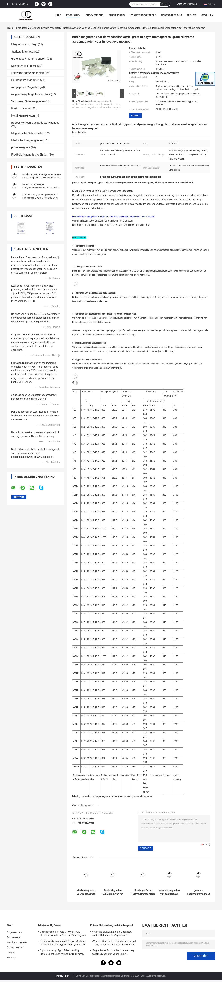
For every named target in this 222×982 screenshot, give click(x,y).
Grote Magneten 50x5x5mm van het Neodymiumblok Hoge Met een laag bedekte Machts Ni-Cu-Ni (112, 892)
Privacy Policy (62, 976)
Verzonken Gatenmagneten (28, 101)
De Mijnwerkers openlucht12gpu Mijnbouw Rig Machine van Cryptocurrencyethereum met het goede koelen (63, 943)
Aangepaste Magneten (25, 87)
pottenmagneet (20, 147)
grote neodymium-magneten (45, 28)
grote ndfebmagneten (142, 796)
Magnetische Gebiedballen (27, 133)
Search (164, 4)
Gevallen (207, 15)
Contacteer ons (171, 15)
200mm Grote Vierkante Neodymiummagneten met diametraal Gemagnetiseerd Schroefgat (39, 187)
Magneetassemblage (24, 44)
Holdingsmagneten (23, 115)
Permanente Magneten (25, 80)
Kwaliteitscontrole (143, 15)
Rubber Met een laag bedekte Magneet (35, 122)
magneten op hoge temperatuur (30, 94)
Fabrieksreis (117, 15)
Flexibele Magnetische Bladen (29, 154)
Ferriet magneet (21, 108)
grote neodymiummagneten (91, 796)
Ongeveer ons (94, 15)
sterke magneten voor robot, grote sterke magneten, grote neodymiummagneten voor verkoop (86, 892)
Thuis (10, 28)
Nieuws (191, 15)
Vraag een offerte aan (187, 4)
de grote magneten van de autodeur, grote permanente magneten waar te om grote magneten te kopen (169, 892)
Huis (58, 15)
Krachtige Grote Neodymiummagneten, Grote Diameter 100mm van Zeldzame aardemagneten (143, 892)
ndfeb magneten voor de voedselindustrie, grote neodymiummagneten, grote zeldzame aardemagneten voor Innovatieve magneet (96, 104)
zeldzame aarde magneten (27, 73)
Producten (73, 15)
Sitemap (11, 957)
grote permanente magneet (118, 796)
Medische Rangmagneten (27, 140)
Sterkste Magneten (23, 51)
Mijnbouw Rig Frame (23, 65)
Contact (135, 115)
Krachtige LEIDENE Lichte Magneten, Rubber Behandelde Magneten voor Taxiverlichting (112, 934)
